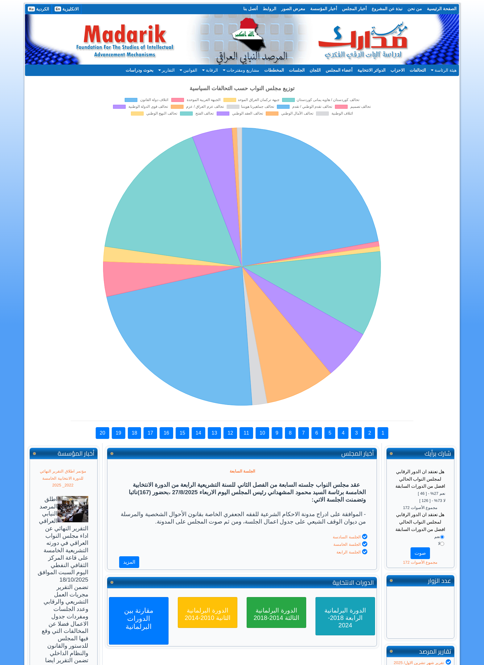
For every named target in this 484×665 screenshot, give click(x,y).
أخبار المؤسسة (323, 8)
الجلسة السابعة (243, 471)
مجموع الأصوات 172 (420, 562)
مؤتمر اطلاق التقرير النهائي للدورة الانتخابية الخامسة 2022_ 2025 (63, 478)
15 (182, 433)
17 (150, 433)
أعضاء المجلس (339, 70)
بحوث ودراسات (139, 70)
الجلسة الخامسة (347, 544)
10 (262, 433)
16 (166, 433)
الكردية (38, 8)
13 (214, 433)
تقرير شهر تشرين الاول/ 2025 (419, 662)
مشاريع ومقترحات (241, 70)
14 (198, 433)
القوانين (188, 70)
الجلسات (297, 70)
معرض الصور (293, 8)
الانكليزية (67, 8)
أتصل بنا (250, 8)
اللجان (315, 70)
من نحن (414, 8)
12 (230, 433)
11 (246, 433)
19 (118, 433)
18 (134, 433)
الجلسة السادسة (347, 537)
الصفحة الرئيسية (442, 8)
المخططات (274, 70)
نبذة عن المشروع (387, 8)
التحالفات (418, 70)
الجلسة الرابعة (348, 552)
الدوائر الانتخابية (371, 70)
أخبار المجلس (354, 8)
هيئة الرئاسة (444, 70)
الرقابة (210, 70)
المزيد (129, 562)
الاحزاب (397, 70)
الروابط (269, 8)
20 (102, 433)
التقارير (166, 70)
